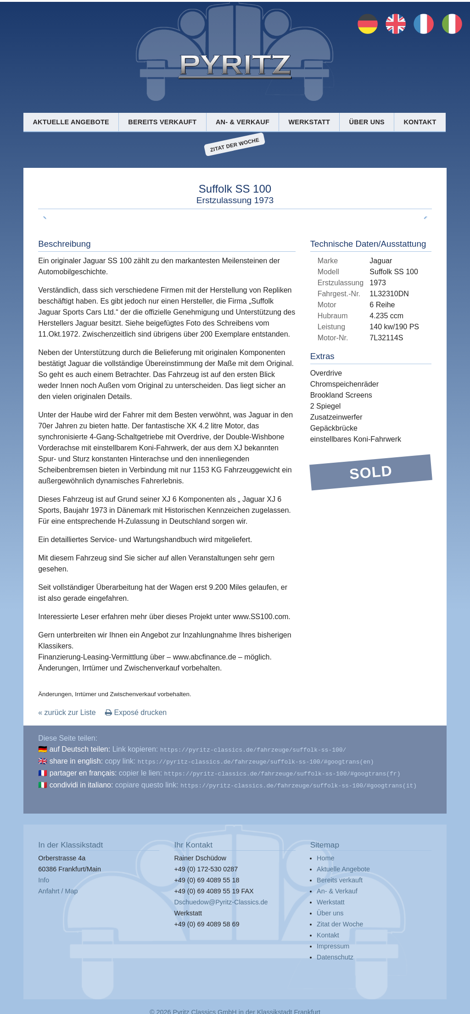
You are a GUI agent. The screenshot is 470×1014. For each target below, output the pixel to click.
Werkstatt (309, 122)
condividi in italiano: (81, 782)
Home (325, 854)
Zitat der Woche (235, 144)
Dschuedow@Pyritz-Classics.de (221, 898)
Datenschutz (335, 953)
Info (43, 876)
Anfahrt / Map (58, 887)
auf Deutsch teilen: (80, 749)
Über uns (367, 122)
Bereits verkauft (162, 122)
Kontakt (419, 122)
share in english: (76, 760)
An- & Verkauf (242, 122)
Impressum (333, 942)
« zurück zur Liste (66, 712)
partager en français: (83, 771)
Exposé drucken (136, 712)
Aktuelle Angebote (71, 122)
